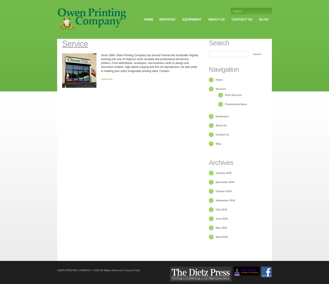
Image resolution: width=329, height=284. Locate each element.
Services (167, 19)
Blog (263, 19)
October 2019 (224, 191)
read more (106, 79)
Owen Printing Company (74, 270)
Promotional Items (236, 104)
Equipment (191, 19)
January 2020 (224, 173)
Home (149, 19)
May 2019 (221, 227)
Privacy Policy (132, 270)
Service (75, 43)
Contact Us (242, 19)
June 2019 (222, 218)
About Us (216, 19)
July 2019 (221, 209)
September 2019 (225, 200)
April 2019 (222, 237)
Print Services (233, 95)
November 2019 (225, 182)
